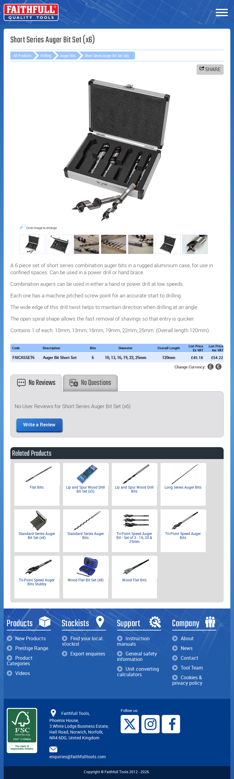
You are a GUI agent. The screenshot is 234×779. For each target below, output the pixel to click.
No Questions (90, 383)
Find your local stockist (82, 641)
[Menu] (221, 13)
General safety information (137, 656)
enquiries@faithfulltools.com (77, 756)
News (182, 648)
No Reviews (36, 383)
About (183, 638)
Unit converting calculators (138, 672)
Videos (18, 673)
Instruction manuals (133, 641)
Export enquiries (83, 653)
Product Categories (20, 661)
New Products (26, 638)
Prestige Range (27, 648)
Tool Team (187, 667)
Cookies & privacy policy (187, 680)
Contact (185, 658)
